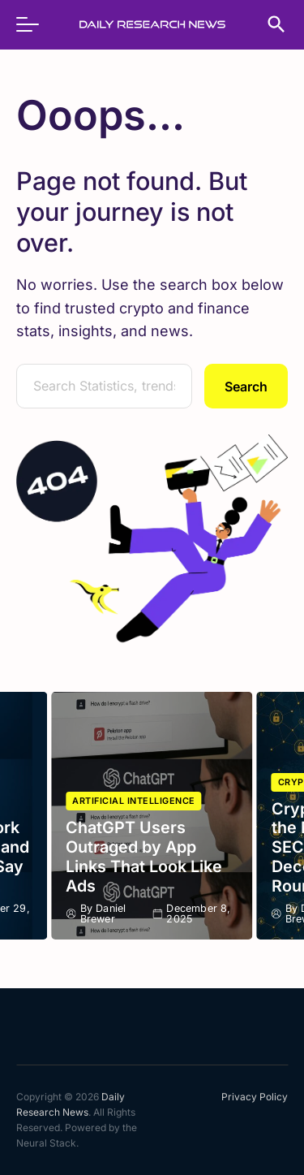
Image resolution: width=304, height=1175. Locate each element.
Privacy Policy (254, 1097)
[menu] (35, 24)
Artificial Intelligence (133, 801)
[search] (268, 24)
